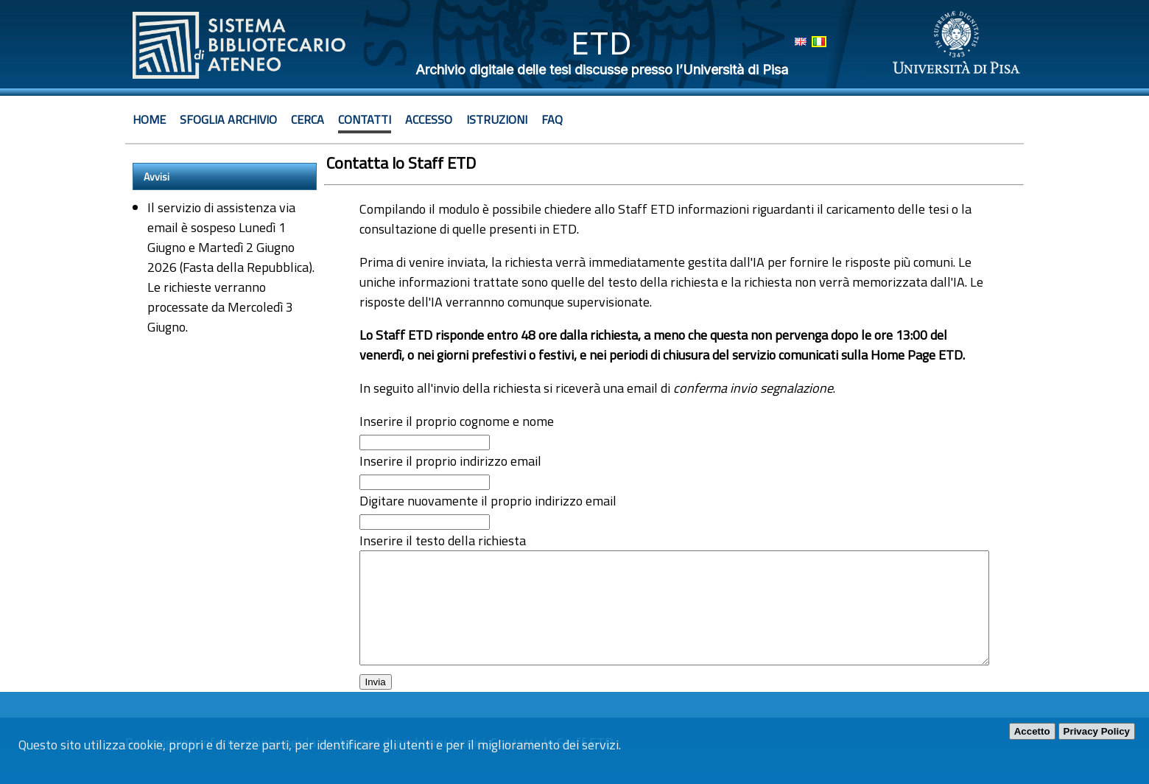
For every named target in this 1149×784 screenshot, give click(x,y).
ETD (601, 43)
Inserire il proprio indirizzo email (450, 461)
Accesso (428, 119)
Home (149, 119)
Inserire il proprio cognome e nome (456, 421)
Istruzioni (496, 119)
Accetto (1032, 731)
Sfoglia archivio (228, 119)
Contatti (364, 119)
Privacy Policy (1097, 731)
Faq (552, 119)
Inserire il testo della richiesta (442, 540)
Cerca (307, 119)
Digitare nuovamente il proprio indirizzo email (487, 501)
